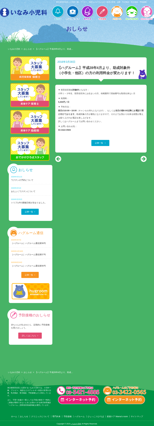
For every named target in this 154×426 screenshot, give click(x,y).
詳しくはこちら (29, 335)
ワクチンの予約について (30, 178)
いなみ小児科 (14, 49)
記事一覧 (99, 143)
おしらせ (57, 13)
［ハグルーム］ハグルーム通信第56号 (30, 264)
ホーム (14, 416)
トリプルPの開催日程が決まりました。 (30, 201)
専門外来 (87, 13)
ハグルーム (117, 13)
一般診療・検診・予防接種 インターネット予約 (78, 399)
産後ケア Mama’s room (146, 13)
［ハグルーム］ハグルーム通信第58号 (30, 241)
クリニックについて (72, 13)
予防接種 (102, 13)
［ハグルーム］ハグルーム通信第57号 (30, 253)
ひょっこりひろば (131, 13)
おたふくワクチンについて (30, 190)
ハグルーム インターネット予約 (124, 399)
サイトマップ (137, 416)
